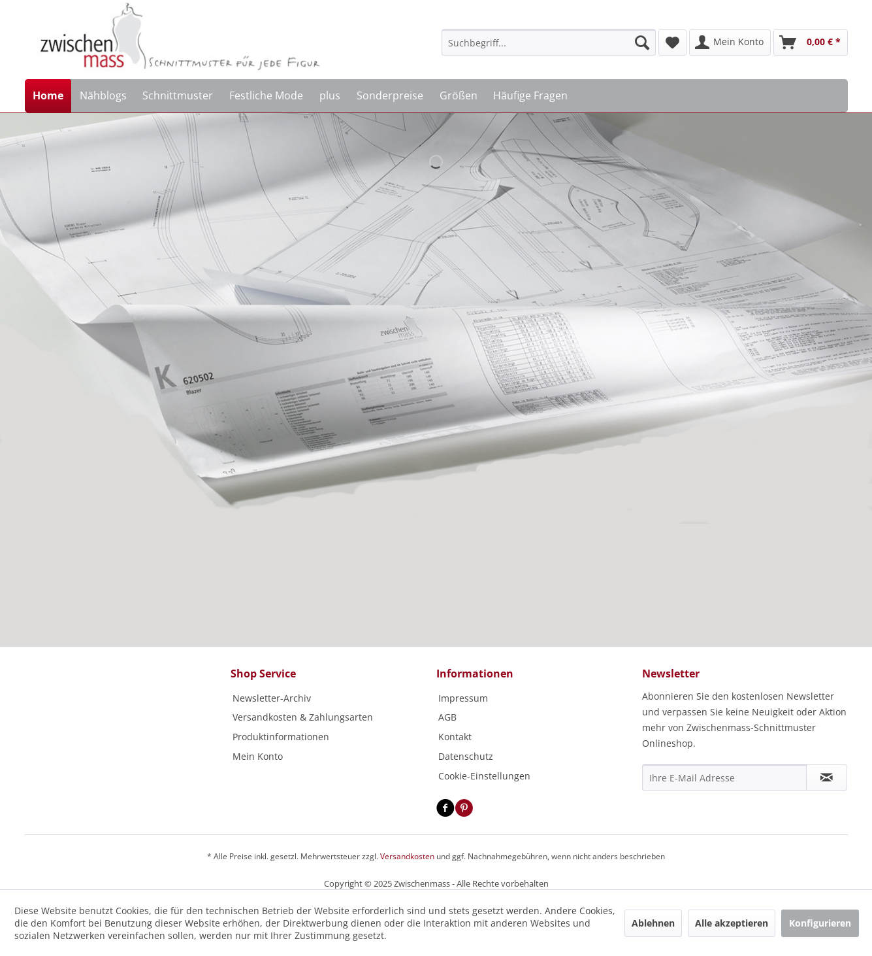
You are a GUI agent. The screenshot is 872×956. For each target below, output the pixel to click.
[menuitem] (549, 42)
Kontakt (455, 736)
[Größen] (458, 95)
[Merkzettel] (672, 42)
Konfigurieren (820, 923)
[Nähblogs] (103, 95)
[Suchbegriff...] (549, 42)
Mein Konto (258, 756)
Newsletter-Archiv (272, 698)
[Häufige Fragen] (530, 95)
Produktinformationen (281, 736)
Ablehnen (653, 923)
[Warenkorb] (810, 42)
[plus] (330, 95)
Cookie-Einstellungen (484, 776)
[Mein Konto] (730, 42)
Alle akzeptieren (731, 923)
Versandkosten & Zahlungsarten (303, 717)
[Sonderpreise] (389, 95)
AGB (447, 717)
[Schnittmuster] (178, 95)
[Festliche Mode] (266, 95)
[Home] (48, 95)
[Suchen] (642, 42)
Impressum (463, 698)
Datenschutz (465, 756)
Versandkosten (407, 856)
